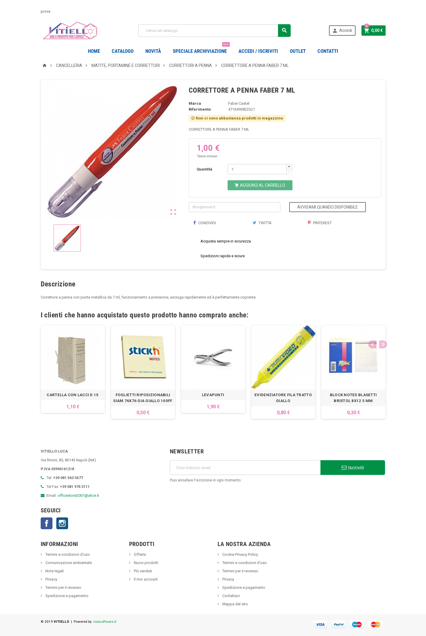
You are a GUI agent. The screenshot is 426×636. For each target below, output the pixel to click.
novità (153, 51)
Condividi (204, 223)
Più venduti (142, 571)
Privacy (51, 579)
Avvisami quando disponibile (327, 207)
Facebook (46, 523)
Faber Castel (238, 103)
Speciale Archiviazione (201, 49)
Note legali (54, 571)
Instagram (62, 523)
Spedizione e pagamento (66, 596)
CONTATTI (328, 51)
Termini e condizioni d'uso (67, 554)
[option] (73, 372)
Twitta (262, 223)
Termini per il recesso (63, 587)
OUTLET (298, 51)
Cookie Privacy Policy (239, 554)
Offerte (139, 554)
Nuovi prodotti (145, 562)
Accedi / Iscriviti (258, 51)
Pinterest (320, 223)
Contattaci (230, 596)
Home (94, 51)
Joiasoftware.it (104, 621)
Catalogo (123, 51)
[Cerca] (214, 30)
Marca (195, 103)
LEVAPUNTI (213, 395)
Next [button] (381, 315)
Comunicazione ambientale (68, 562)
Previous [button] (372, 315)
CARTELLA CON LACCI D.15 (72, 395)
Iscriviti (353, 468)
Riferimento (200, 109)
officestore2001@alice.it (78, 495)
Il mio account (145, 579)
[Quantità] (257, 169)
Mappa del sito (234, 604)
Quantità (204, 169)
